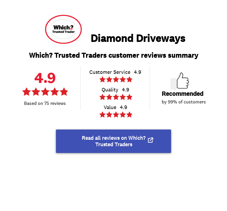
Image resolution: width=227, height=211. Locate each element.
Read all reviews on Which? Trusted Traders (113, 141)
